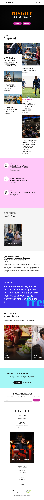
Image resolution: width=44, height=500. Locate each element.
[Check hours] (22, 428)
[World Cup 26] (17, 23)
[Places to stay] (17, 382)
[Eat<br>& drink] (18, 342)
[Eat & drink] (13, 235)
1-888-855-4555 (22, 422)
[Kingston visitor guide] (22, 447)
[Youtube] (23, 411)
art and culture (18, 286)
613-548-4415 (22, 423)
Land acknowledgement (23, 482)
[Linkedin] (25, 411)
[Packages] (27, 382)
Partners (23, 477)
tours (18, 293)
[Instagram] (18, 411)
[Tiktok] (20, 411)
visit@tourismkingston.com (22, 425)
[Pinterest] (28, 411)
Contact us (23, 475)
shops (13, 296)
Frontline (23, 484)
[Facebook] (15, 411)
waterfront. (10, 299)
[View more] (36, 202)
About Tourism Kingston (23, 472)
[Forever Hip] (27, 23)
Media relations (23, 470)
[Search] (37, 2)
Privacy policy (23, 479)
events (22, 296)
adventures (32, 293)
